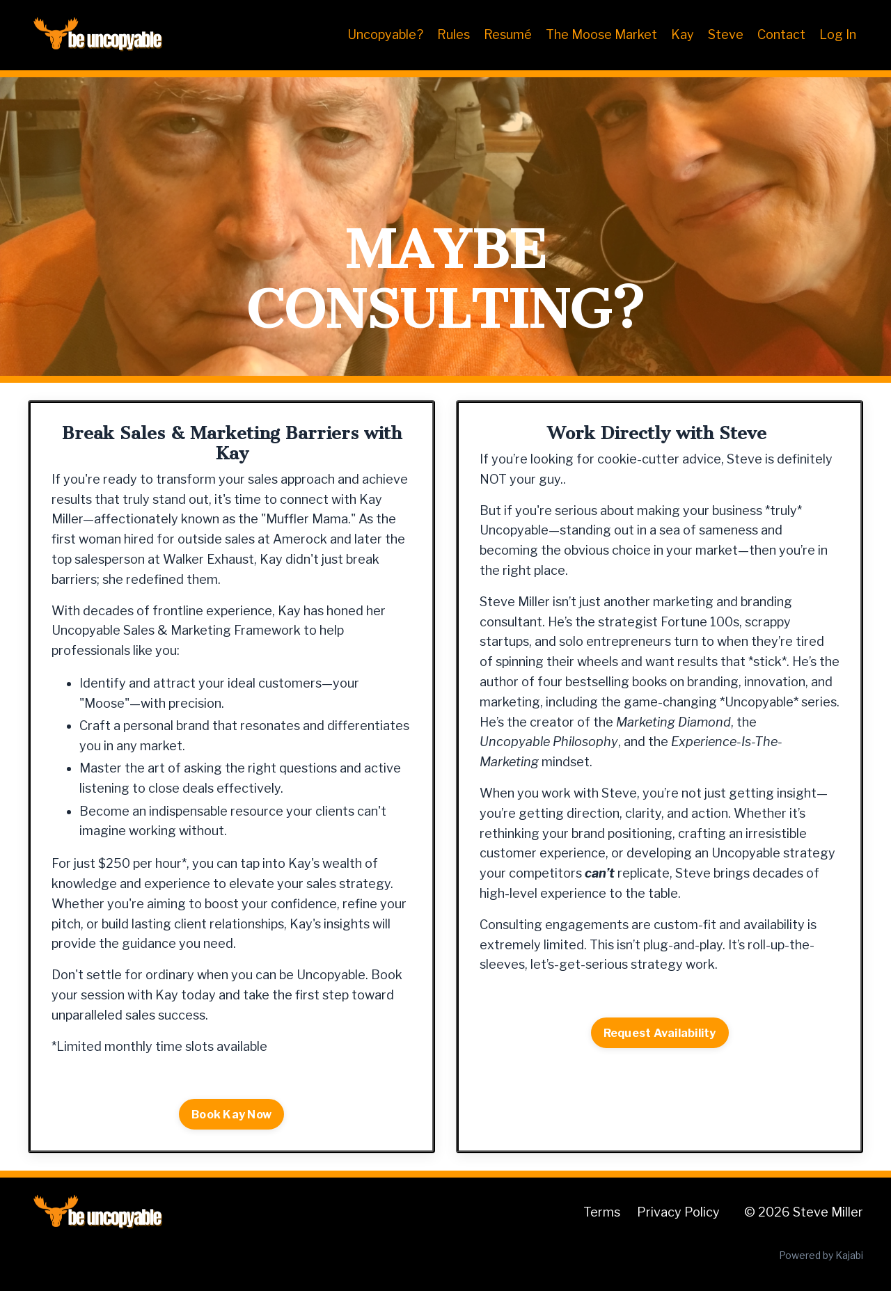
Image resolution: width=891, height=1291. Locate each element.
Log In (837, 34)
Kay (682, 34)
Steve (725, 34)
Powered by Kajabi (821, 1255)
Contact (781, 34)
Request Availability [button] (660, 1033)
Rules (453, 34)
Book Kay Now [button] (231, 1114)
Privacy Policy (678, 1212)
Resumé (508, 34)
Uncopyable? (385, 34)
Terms (601, 1212)
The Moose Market (601, 34)
